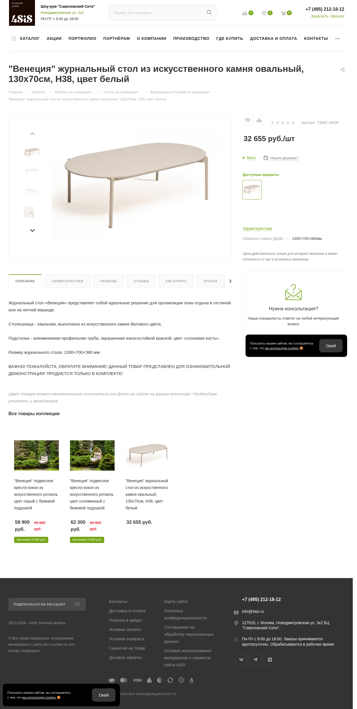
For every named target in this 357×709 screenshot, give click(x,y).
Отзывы (141, 281)
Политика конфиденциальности (185, 614)
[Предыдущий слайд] (32, 134)
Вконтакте (241, 660)
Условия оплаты (125, 629)
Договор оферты (125, 657)
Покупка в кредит (126, 620)
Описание (25, 281)
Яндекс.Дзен (270, 660)
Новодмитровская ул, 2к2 (62, 12)
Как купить (176, 281)
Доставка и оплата (127, 610)
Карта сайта (176, 601)
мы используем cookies (282, 348)
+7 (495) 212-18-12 (325, 9)
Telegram (255, 660)
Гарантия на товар (127, 648)
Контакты (118, 601)
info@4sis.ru (253, 611)
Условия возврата (126, 638)
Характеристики (68, 281)
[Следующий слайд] (32, 229)
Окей (331, 345)
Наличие (108, 281)
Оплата (211, 281)
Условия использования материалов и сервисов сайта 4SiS (187, 657)
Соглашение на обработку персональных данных (189, 634)
